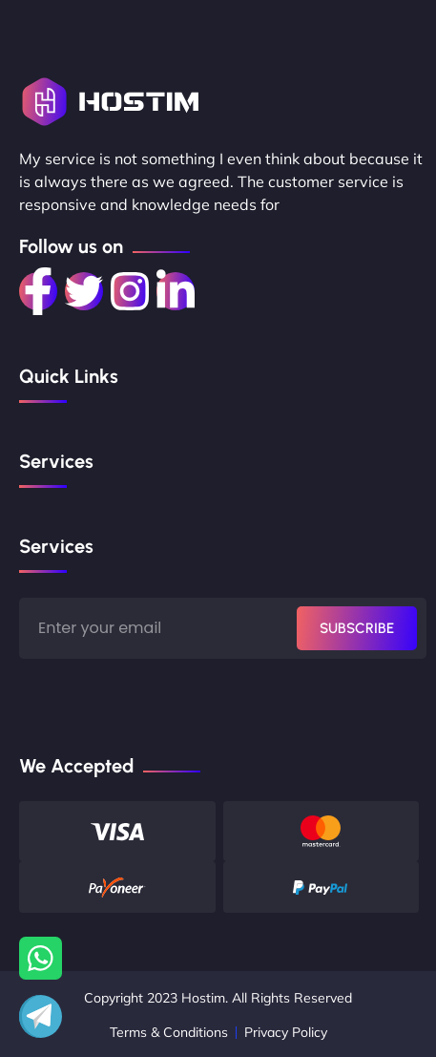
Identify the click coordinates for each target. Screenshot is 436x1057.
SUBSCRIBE (357, 628)
